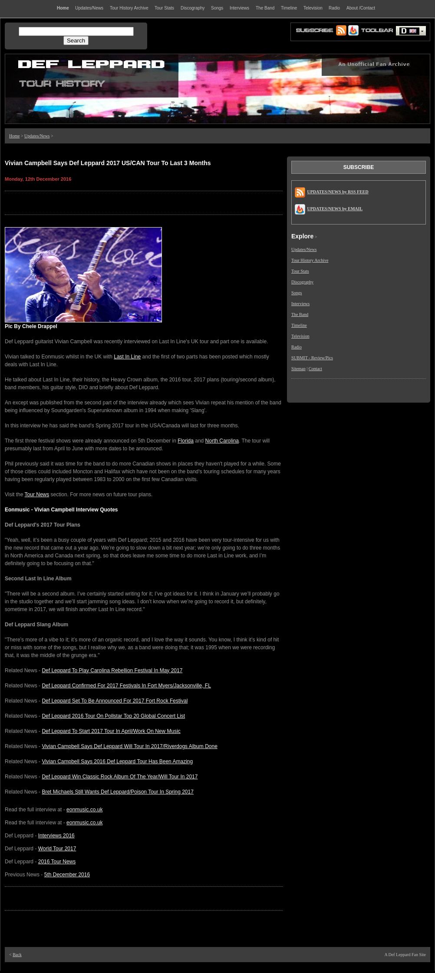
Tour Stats (300, 271)
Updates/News (36, 135)
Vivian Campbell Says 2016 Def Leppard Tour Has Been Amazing (117, 761)
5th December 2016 (67, 875)
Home (14, 135)
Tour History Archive (309, 260)
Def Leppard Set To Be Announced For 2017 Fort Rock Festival (115, 701)
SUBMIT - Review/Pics (312, 357)
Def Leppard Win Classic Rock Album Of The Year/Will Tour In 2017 (120, 777)
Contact (315, 368)
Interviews (300, 303)
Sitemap (298, 368)
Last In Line (127, 357)
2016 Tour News (57, 862)
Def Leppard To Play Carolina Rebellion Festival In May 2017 (112, 670)
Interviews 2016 (56, 836)
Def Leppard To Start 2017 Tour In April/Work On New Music (111, 731)
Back (17, 954)
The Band (299, 314)
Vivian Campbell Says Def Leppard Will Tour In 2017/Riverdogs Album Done (129, 746)
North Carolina (222, 441)
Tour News (37, 494)
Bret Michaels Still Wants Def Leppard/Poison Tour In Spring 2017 (118, 792)
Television (300, 336)
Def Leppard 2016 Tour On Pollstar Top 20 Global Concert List (113, 716)
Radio (296, 347)
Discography (302, 282)
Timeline (299, 325)
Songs (296, 292)
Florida (186, 441)
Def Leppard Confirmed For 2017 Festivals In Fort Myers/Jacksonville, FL (126, 686)
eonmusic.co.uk (84, 810)
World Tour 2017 (57, 849)
